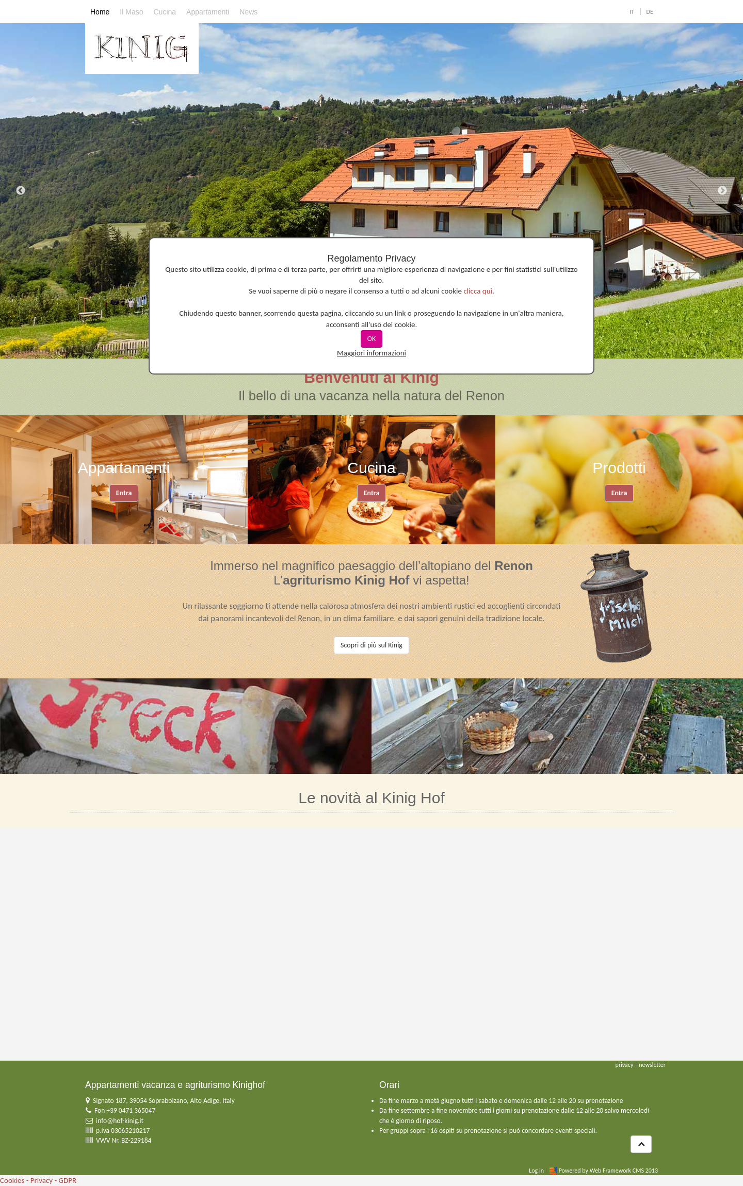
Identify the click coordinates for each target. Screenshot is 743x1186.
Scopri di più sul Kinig (371, 645)
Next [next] (722, 191)
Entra (124, 493)
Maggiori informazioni (371, 353)
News (248, 12)
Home (99, 12)
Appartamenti (207, 12)
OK (371, 338)
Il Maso (131, 12)
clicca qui (477, 291)
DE (650, 11)
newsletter (652, 1064)
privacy (625, 1064)
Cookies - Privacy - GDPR (38, 1180)
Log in (536, 1170)
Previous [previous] (20, 191)
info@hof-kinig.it (119, 1120)
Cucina (164, 12)
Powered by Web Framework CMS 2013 (608, 1170)
